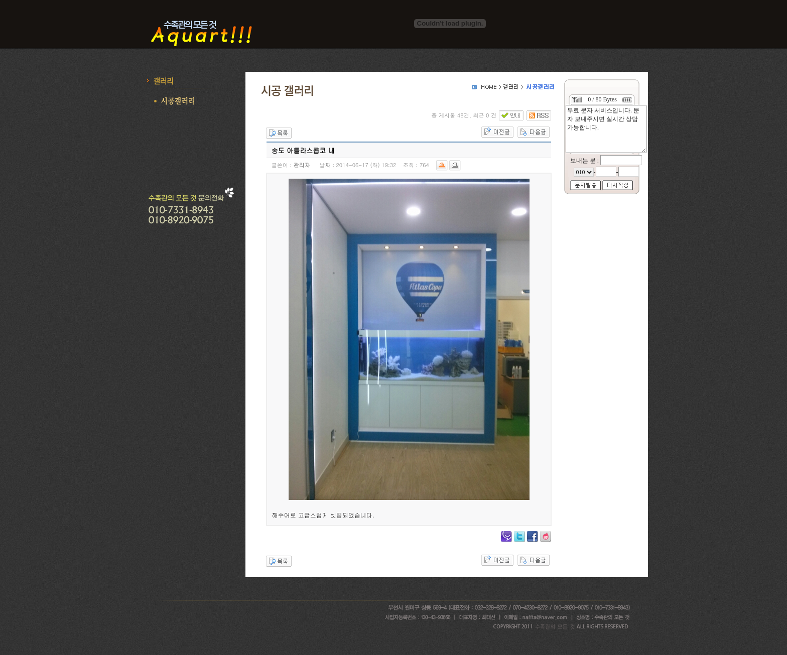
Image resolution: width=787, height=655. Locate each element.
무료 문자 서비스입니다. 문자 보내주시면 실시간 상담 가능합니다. (606, 129)
